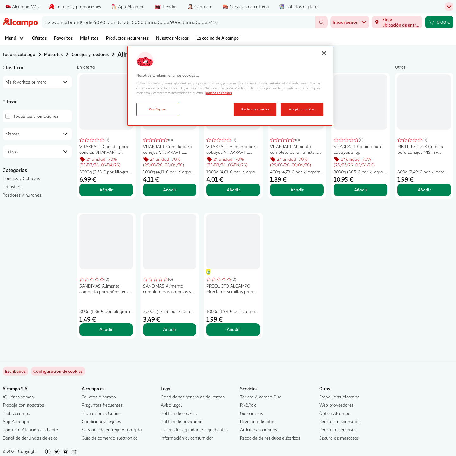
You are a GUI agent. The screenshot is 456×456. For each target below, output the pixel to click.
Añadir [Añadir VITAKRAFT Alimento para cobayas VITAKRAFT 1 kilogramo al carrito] (233, 189)
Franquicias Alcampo (339, 396)
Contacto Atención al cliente (30, 429)
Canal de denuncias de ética (30, 437)
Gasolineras (251, 413)
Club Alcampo (16, 413)
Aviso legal (171, 405)
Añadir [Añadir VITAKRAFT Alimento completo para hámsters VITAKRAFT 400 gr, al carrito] (297, 189)
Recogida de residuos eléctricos (270, 437)
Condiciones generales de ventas (193, 396)
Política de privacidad (182, 421)
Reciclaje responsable (340, 421)
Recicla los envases (337, 429)
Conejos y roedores (90, 54)
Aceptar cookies (301, 109)
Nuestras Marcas (172, 38)
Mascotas (53, 54)
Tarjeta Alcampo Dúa (261, 396)
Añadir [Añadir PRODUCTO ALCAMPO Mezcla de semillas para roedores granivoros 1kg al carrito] (233, 329)
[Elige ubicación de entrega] (397, 22)
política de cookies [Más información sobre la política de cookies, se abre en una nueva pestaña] (218, 93)
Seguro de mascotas (339, 437)
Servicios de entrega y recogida (112, 429)
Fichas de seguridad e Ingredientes (194, 429)
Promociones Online (101, 413)
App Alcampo (16, 421)
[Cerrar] (324, 53)
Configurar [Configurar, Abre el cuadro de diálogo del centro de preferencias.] (158, 109)
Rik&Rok (248, 405)
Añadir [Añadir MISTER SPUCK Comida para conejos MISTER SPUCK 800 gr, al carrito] (424, 189)
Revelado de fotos (257, 421)
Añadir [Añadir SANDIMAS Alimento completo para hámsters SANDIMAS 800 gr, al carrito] (106, 329)
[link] (58, 371)
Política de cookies (179, 413)
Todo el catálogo (19, 54)
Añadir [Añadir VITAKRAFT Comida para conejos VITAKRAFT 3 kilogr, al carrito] (106, 189)
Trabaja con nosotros (23, 405)
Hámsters (12, 186)
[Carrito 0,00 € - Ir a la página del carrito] (439, 22)
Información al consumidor (187, 437)
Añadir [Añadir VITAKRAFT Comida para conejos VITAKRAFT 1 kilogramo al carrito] (169, 189)
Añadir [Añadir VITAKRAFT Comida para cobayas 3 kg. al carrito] (360, 189)
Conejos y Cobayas (21, 178)
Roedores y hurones (22, 194)
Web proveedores (336, 405)
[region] (230, 86)
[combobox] (178, 22)
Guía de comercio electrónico (110, 437)
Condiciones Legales (101, 421)
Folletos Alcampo (99, 396)
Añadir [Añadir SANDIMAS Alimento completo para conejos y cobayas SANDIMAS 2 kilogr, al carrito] (169, 329)
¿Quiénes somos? (19, 396)
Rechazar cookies (255, 109)
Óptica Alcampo (335, 413)
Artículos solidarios (258, 429)
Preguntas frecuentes (102, 405)
